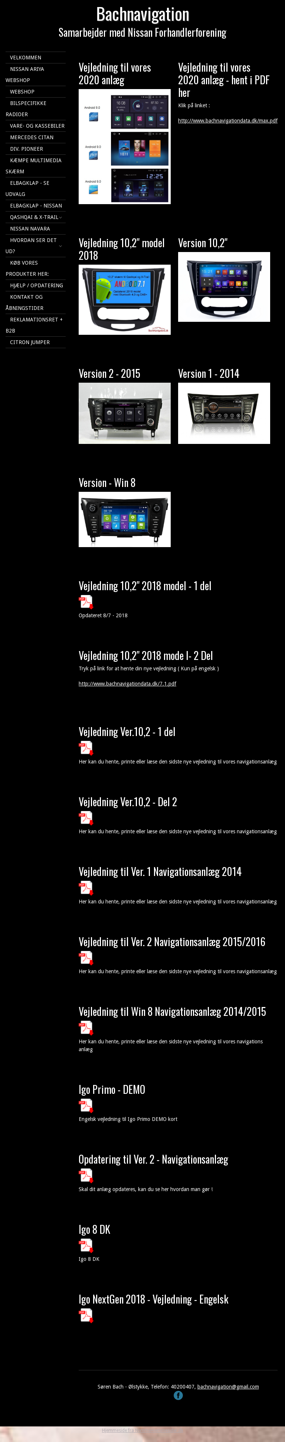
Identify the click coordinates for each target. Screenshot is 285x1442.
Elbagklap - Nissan (36, 206)
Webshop (22, 92)
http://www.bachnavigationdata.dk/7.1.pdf (127, 684)
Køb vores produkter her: (27, 268)
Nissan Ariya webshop (25, 74)
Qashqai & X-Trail (34, 217)
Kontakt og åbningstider (24, 302)
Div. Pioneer (26, 149)
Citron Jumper (30, 342)
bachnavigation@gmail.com (228, 1387)
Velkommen (25, 58)
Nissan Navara (30, 229)
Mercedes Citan (31, 137)
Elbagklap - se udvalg (27, 188)
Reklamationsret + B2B (34, 325)
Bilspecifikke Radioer (26, 108)
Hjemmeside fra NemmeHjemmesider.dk (142, 1430)
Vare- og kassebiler (37, 126)
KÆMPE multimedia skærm (34, 165)
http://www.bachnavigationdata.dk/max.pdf (228, 121)
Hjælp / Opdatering (36, 285)
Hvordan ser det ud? (31, 245)
